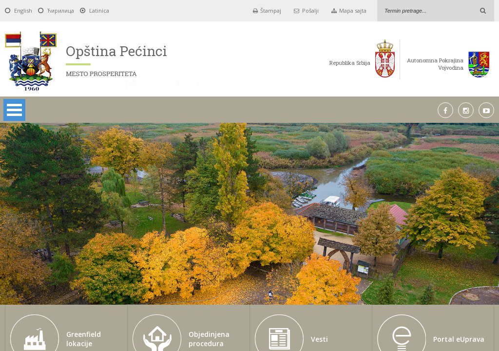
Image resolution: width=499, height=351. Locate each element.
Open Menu (14, 110)
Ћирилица (60, 10)
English (23, 10)
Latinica (99, 10)
